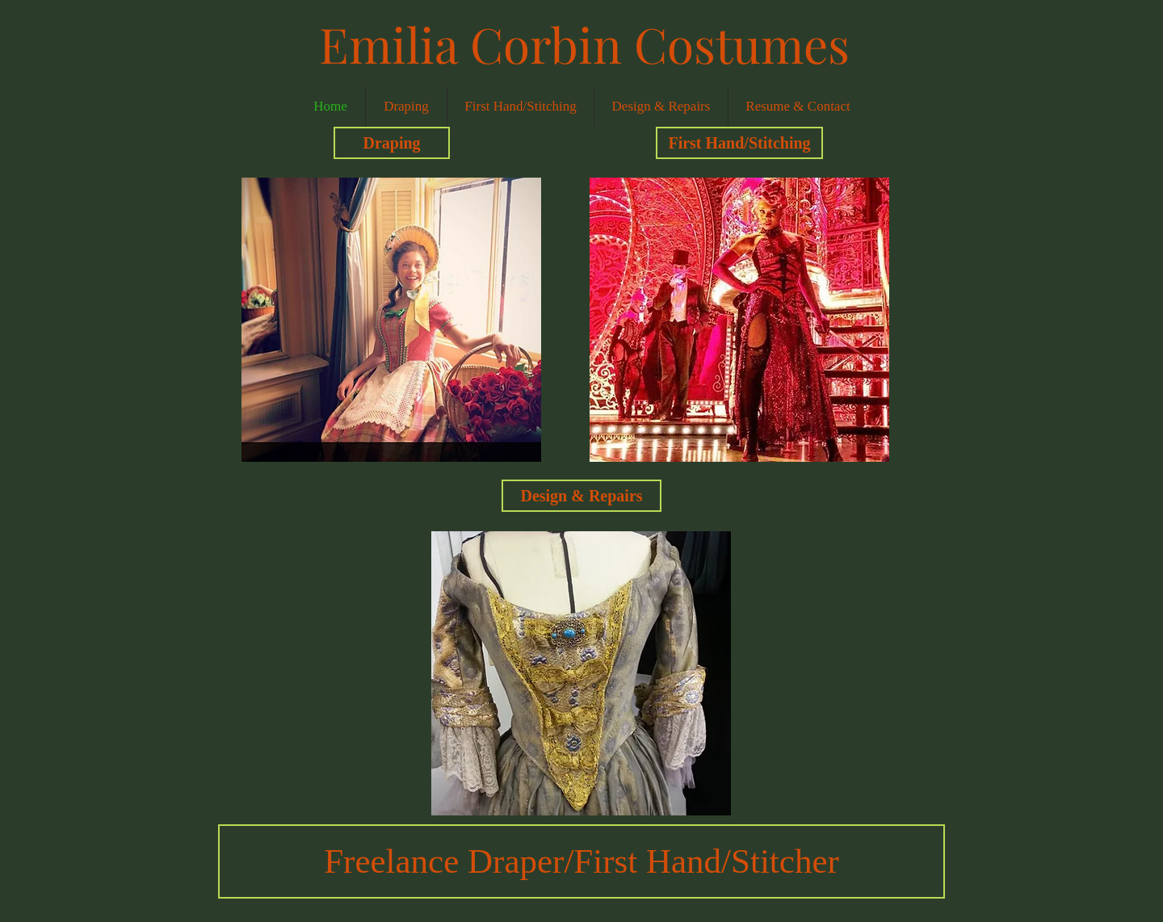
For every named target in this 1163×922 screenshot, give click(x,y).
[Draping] (392, 143)
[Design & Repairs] (581, 496)
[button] (391, 320)
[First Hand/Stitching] (739, 143)
